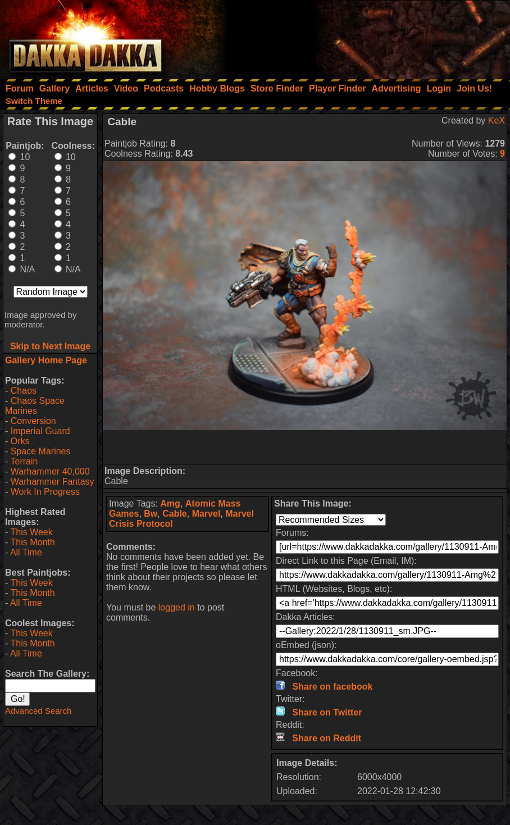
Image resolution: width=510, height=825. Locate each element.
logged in (176, 607)
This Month (32, 542)
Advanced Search (38, 710)
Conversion (33, 421)
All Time (26, 552)
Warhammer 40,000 (50, 471)
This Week (31, 532)
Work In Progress (45, 491)
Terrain (24, 461)
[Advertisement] (358, 36)
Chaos (24, 390)
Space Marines (41, 451)
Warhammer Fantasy (52, 481)
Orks (20, 441)
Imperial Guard (40, 431)
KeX (496, 120)
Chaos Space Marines (35, 406)
